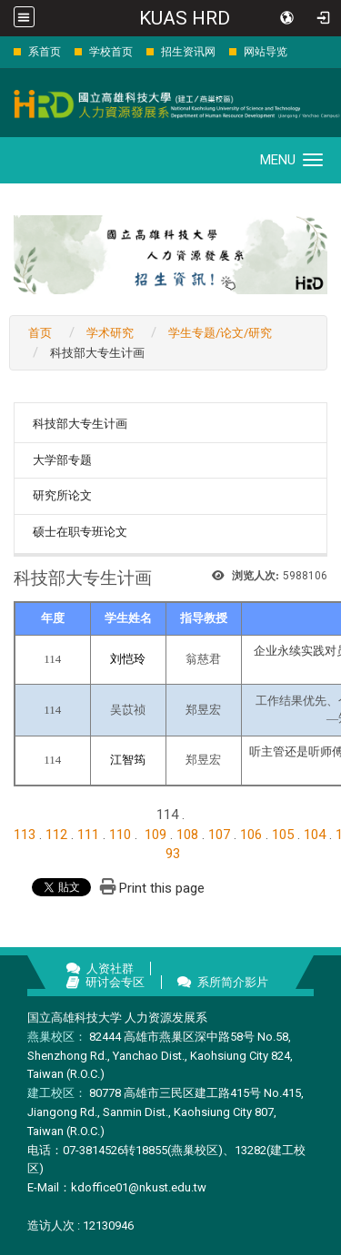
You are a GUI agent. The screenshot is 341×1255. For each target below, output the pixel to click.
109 (155, 834)
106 (251, 834)
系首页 (44, 51)
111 (88, 834)
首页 (40, 333)
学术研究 (110, 333)
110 (120, 834)
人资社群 (110, 968)
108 (187, 834)
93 (172, 853)
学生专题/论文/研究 (220, 333)
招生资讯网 (188, 51)
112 (56, 834)
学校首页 (111, 51)
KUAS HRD (184, 18)
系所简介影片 (232, 982)
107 (219, 834)
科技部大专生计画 (80, 423)
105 (283, 834)
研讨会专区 (115, 982)
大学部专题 (62, 460)
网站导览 (265, 51)
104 (315, 834)
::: (4, 51)
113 (24, 834)
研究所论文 (62, 495)
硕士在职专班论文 (80, 532)
